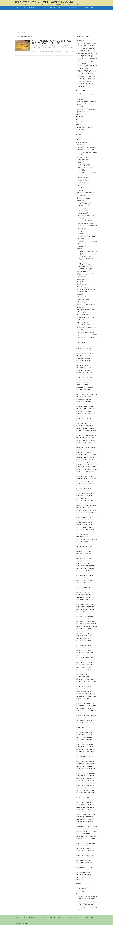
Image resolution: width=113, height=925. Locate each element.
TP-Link (77, 141)
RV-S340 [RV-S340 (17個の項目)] (85, 546)
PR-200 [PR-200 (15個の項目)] (89, 505)
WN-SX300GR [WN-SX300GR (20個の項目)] (89, 727)
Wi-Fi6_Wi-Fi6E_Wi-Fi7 (82, 159)
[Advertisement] (56, 20)
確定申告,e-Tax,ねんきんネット (83, 111)
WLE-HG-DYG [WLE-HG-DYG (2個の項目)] (80, 669)
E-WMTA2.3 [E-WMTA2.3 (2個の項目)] (80, 447)
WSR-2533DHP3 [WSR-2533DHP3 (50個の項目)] (81, 790)
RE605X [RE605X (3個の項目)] (85, 517)
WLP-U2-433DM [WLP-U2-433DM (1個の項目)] (81, 686)
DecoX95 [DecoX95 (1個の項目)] (85, 440)
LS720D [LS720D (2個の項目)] (85, 474)
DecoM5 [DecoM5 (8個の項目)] (85, 433)
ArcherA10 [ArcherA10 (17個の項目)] (85, 351)
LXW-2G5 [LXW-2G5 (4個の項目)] (79, 488)
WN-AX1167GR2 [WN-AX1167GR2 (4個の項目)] (92, 705)
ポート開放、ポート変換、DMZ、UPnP (86, 236)
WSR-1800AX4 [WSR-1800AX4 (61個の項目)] (90, 780)
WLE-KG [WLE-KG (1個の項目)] (79, 672)
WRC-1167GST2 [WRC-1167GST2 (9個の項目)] (81, 742)
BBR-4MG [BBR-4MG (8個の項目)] (86, 406)
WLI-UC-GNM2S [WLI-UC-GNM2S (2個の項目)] (90, 679)
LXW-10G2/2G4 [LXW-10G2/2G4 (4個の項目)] (87, 488)
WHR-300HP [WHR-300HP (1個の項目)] (80, 650)
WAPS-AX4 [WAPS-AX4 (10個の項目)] (80, 587)
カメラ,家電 (79, 294)
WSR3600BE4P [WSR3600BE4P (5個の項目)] (91, 814)
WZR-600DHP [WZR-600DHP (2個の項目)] (80, 862)
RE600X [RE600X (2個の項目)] (79, 517)
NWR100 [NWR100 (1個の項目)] (87, 498)
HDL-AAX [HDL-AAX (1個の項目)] (86, 457)
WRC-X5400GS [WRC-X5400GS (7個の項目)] (80, 766)
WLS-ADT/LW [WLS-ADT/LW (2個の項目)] (80, 688)
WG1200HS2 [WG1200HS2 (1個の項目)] (88, 633)
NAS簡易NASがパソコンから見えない (86, 149)
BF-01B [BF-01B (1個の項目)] (79, 408)
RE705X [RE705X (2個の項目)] (91, 519)
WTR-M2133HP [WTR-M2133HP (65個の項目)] (80, 824)
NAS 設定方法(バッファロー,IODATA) (86, 147)
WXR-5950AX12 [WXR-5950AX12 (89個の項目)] (90, 850)
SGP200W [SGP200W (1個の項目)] (79, 548)
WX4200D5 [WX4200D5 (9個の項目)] (80, 831)
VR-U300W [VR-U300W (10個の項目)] (86, 561)
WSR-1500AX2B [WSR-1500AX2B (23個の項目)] (81, 778)
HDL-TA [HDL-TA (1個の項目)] (92, 457)
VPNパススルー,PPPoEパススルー (85, 223)
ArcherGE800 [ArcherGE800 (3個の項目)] (80, 401)
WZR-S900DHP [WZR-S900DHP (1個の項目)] (90, 870)
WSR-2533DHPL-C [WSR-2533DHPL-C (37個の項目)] (81, 792)
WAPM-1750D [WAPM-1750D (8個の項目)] (92, 568)
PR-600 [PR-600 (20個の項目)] (84, 507)
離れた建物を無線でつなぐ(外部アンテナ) (86, 327)
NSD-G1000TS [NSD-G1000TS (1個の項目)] (80, 495)
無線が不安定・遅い (81, 276)
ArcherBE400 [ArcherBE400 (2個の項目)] (88, 382)
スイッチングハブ (81, 296)
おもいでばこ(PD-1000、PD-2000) (85, 150)
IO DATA (78, 124)
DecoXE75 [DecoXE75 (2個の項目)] (79, 442)
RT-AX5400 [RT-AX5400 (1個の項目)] (87, 541)
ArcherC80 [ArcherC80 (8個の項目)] (94, 394)
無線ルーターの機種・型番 (82, 278)
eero (77, 119)
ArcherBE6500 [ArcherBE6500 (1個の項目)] (89, 392)
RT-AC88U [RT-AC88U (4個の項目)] (86, 529)
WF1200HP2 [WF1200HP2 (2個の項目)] (87, 626)
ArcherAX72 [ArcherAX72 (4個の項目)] (80, 365)
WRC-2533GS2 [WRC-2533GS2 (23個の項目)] (90, 746)
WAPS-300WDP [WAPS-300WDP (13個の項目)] (81, 582)
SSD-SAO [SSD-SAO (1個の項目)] (86, 548)
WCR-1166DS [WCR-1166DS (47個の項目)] (80, 594)
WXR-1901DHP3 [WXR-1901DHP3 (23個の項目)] (91, 843)
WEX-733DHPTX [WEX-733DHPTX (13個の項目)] (90, 606)
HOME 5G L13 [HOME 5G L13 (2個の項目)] (80, 466)
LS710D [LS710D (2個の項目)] (79, 474)
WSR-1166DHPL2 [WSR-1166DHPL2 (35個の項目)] (91, 775)
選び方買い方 (80, 281)
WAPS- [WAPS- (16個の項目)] (90, 580)
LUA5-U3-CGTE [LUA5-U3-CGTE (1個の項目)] (90, 486)
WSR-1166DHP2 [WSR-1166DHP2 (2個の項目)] (89, 771)
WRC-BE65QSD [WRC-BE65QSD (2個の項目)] (90, 751)
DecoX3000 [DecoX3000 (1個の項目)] (92, 440)
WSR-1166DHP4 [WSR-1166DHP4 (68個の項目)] (91, 773)
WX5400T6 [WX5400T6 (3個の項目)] (94, 831)
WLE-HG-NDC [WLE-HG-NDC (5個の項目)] (89, 669)
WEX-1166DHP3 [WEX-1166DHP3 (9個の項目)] (81, 611)
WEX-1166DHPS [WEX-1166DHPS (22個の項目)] (81, 614)
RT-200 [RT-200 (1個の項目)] (90, 524)
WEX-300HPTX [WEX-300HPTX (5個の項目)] (80, 602)
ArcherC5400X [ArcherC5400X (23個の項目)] (80, 399)
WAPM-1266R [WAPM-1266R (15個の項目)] (80, 565)
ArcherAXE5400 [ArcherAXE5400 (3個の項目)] (89, 379)
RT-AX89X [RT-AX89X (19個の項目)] (79, 539)
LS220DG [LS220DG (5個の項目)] (79, 471)
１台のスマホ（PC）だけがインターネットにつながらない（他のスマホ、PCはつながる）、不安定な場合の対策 (87, 67)
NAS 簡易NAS (57, 7)
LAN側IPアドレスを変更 (83, 212)
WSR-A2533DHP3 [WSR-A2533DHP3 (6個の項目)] (81, 814)
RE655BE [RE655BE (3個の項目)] (79, 519)
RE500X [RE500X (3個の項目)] (84, 515)
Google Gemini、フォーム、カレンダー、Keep (87, 94)
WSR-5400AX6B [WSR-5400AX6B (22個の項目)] (81, 804)
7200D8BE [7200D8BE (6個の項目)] (86, 346)
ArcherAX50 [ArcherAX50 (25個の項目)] (80, 363)
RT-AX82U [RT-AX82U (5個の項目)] (79, 534)
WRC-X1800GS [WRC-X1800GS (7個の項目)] (88, 758)
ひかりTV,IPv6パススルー (82, 180)
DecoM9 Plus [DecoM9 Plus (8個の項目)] (92, 433)
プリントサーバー (81, 301)
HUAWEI (78, 122)
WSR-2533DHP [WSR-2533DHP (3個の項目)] (80, 787)
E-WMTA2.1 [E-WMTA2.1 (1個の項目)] (80, 445)
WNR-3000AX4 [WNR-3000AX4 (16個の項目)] (80, 732)
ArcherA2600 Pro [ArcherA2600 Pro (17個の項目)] (89, 353)
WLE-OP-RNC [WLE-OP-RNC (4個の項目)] (80, 674)
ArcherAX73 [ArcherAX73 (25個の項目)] (87, 365)
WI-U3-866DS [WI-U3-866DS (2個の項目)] (89, 657)
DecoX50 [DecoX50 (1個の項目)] (79, 437)
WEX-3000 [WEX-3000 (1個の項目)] (79, 618)
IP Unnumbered (81, 208)
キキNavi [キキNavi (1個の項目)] (87, 877)
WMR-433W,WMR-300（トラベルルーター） (86, 174)
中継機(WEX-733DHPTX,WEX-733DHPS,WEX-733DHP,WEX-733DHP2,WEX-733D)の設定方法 (86, 256)
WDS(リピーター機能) (82, 322)
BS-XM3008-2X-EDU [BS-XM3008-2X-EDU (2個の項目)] (88, 425)
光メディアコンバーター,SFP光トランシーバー (87, 324)
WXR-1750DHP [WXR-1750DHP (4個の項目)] (93, 836)
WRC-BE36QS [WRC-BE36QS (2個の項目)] (90, 749)
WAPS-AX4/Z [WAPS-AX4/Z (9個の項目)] (87, 587)
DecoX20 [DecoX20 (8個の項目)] (93, 435)
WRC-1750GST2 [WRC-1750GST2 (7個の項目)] (81, 744)
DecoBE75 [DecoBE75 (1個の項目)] (79, 430)
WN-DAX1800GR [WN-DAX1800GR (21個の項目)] (92, 710)
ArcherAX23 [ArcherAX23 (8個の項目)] (80, 360)
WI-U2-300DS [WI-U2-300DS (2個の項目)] (93, 655)
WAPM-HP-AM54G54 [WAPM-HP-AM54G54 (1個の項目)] (82, 580)
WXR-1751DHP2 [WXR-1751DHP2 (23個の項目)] (91, 838)
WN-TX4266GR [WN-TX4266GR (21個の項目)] (80, 730)
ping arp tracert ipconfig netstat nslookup (85, 101)
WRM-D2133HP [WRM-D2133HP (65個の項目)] (90, 766)
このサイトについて (80, 284)
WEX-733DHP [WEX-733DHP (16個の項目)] (80, 604)
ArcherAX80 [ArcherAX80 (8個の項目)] (88, 367)
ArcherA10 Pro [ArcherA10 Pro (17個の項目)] (93, 351)
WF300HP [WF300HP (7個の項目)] (86, 623)
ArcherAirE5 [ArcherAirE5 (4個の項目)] (80, 355)
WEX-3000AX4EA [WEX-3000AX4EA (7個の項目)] (81, 621)
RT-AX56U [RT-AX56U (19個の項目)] (79, 532)
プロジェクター (80, 302)
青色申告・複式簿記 (81, 112)
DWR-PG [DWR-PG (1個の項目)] (93, 442)
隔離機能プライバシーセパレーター (85, 246)
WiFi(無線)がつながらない (82, 164)
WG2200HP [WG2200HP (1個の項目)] (80, 643)
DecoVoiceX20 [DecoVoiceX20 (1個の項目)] (86, 435)
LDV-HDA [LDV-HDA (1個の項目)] (94, 466)
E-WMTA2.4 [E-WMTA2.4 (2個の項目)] (87, 447)
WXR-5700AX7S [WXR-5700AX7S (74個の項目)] (81, 850)
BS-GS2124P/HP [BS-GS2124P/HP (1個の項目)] (81, 420)
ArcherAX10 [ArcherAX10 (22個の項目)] (80, 358)
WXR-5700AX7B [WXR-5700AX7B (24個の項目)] (81, 848)
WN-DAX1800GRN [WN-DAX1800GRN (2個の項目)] (81, 713)
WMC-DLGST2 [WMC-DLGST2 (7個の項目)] (80, 693)
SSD (77, 139)
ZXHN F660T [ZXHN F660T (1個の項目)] (80, 877)
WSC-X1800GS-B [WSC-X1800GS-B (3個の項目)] (90, 768)
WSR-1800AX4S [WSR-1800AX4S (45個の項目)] (90, 785)
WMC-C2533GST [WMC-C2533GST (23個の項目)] (88, 691)
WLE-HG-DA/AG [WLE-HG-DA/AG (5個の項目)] (87, 667)
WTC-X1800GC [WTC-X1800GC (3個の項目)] (90, 821)
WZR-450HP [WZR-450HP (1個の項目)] (88, 860)
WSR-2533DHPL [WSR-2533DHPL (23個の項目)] (91, 790)
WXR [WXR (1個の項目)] (86, 836)
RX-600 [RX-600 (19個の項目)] (90, 546)
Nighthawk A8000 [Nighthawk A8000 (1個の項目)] (81, 493)
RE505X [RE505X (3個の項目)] (90, 515)
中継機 (50, 7)
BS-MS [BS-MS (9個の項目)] (84, 423)
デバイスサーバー (82, 230)
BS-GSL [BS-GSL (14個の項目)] (89, 420)
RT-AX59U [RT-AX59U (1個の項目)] (92, 532)
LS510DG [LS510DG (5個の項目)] (86, 471)
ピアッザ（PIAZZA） (81, 108)
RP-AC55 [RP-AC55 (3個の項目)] (79, 524)
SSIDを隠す (80, 218)
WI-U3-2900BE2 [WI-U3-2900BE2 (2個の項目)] (90, 662)
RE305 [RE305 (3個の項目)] (89, 512)
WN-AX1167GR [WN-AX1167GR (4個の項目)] (90, 703)
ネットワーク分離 (82, 231)
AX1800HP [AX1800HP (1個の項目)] (92, 404)
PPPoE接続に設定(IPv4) (82, 157)
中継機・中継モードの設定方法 (84, 266)
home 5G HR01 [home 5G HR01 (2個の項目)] (93, 462)
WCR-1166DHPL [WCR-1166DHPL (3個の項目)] (87, 592)
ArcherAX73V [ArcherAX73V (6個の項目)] (80, 367)
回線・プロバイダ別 (83, 170)
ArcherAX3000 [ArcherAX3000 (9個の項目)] (80, 372)
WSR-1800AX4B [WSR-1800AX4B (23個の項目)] (91, 783)
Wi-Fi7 (79, 162)
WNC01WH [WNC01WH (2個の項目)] (89, 730)
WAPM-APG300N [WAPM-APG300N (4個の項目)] (91, 573)
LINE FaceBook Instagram (82, 98)
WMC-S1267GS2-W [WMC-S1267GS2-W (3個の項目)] (81, 696)
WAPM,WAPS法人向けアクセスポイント (85, 321)
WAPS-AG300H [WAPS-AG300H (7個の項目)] (81, 585)
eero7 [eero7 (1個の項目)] (83, 449)
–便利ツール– (93, 7)
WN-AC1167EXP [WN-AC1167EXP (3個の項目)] (81, 703)
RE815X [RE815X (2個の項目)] (79, 522)
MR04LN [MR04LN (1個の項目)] (91, 490)
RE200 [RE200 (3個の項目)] (89, 510)
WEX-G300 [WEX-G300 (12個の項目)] (79, 623)
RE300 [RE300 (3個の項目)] (83, 512)
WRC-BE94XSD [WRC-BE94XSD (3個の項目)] (81, 756)
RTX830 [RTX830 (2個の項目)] (93, 544)
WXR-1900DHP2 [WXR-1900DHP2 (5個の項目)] (90, 841)
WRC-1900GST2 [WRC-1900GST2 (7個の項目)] (81, 746)
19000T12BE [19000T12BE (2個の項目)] (94, 346)
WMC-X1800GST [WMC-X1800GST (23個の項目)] (92, 696)
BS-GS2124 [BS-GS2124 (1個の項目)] (80, 418)
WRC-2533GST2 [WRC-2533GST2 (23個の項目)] (81, 749)
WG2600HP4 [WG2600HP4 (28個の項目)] (88, 645)
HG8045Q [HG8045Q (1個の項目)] (85, 462)
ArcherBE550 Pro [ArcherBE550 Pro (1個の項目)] (81, 387)
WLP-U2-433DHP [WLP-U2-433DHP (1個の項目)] (90, 684)
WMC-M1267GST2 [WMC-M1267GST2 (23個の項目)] (90, 693)
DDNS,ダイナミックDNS (83, 202)
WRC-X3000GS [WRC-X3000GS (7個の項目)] (80, 761)
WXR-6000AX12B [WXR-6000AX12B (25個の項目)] (81, 853)
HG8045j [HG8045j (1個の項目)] (79, 462)
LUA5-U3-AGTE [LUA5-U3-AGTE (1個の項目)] (81, 486)
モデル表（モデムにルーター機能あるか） (86, 109)
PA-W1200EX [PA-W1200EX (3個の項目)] (80, 500)
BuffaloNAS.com (81, 146)
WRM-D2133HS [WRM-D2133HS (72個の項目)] (81, 768)
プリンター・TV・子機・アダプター (71, 7)
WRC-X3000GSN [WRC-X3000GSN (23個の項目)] (81, 763)
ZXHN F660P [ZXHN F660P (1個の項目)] (88, 874)
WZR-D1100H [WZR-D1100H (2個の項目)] (80, 867)
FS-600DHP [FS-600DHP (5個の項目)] (86, 452)
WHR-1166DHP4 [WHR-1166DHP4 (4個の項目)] (81, 652)
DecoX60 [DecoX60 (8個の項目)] (92, 437)
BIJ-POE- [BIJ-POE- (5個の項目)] (83, 411)
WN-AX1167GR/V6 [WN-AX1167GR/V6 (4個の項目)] (81, 705)
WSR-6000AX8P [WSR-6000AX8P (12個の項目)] (81, 812)
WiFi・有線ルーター (32, 7)
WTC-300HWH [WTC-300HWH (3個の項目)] (89, 816)
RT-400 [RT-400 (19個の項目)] (79, 527)
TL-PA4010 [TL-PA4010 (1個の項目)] (93, 548)
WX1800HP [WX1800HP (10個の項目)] (87, 826)
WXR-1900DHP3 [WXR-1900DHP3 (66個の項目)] (81, 843)
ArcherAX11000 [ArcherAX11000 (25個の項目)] (89, 377)
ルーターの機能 (43, 7)
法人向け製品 (85, 7)
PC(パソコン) (81, 185)
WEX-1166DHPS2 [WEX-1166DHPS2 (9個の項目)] (91, 614)
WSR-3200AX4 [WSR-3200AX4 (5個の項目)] (80, 800)
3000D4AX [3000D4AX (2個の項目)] (79, 346)
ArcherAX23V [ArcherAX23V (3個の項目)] (88, 360)
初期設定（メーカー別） (84, 169)
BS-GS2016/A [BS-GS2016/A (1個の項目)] (93, 416)
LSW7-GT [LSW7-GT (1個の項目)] (79, 478)
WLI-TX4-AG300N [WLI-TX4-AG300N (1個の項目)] (81, 676)
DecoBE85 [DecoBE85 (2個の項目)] (86, 430)
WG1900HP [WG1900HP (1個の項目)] (80, 640)
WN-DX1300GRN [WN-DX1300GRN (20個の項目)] (81, 722)
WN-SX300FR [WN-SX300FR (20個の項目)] (80, 727)
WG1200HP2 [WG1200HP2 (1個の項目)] (88, 628)
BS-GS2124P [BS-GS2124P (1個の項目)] (88, 418)
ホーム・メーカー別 (21, 7)
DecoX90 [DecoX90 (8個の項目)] (79, 440)
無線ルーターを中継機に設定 (85, 269)
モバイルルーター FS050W (83, 198)
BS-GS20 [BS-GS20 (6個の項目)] (79, 416)
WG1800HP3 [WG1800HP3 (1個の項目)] (80, 638)
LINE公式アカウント (81, 99)
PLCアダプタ (80, 155)
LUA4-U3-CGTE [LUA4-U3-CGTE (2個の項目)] (90, 483)
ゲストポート (81, 228)
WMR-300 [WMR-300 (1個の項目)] (79, 698)
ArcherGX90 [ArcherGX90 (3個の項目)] (88, 401)
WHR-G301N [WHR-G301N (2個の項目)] (90, 652)
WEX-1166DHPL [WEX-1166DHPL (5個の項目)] (91, 611)
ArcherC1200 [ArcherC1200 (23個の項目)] (80, 396)
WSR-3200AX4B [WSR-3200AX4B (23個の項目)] (90, 800)
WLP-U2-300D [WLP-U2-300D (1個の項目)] (80, 684)
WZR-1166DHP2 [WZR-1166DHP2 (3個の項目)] (81, 865)
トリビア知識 (80, 106)
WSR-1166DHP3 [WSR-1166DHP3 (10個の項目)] (81, 773)
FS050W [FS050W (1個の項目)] (94, 454)
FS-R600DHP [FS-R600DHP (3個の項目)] (80, 454)
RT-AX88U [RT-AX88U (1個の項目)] (88, 536)
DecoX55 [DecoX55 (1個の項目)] (85, 437)
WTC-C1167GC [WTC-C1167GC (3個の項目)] (80, 821)
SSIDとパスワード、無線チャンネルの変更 (87, 215)
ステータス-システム (81, 182)
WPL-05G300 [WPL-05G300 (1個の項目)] (90, 734)
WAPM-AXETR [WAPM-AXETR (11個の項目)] (88, 577)
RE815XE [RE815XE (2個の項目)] (85, 522)
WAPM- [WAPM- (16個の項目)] (79, 563)
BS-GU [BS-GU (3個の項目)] (94, 420)
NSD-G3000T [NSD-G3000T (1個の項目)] (89, 495)
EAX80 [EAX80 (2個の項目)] (78, 449)
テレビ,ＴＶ (79, 297)
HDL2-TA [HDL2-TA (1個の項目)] (86, 459)
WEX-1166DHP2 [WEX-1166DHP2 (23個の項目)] (90, 609)
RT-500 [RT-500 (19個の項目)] (84, 527)
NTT (77, 136)
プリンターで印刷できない (82, 195)
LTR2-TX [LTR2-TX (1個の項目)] (86, 478)
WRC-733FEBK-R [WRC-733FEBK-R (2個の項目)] (81, 739)
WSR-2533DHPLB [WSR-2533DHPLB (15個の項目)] (81, 795)
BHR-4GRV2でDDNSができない (86, 203)
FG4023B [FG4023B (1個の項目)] (79, 452)
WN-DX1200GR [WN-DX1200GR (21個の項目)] (81, 720)
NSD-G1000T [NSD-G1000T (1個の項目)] (90, 493)
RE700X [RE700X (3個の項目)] (85, 519)
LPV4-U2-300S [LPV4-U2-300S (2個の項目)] (87, 469)
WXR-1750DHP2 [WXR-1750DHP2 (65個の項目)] (81, 838)
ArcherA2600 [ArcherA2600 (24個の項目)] (80, 353)
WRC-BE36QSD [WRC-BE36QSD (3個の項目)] (81, 751)
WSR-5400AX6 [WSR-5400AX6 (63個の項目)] (90, 802)
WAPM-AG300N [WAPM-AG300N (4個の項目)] (81, 573)
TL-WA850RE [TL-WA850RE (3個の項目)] (80, 551)
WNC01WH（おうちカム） (83, 177)
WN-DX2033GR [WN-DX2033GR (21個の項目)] (90, 722)
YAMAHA (78, 283)
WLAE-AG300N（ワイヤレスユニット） (85, 172)
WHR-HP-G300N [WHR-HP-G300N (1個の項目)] (81, 655)
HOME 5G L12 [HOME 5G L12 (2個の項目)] (89, 464)
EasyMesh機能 (79, 117)
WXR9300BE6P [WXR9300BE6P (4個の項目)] (81, 858)
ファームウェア (80, 190)
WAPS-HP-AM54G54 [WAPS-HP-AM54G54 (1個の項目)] (82, 590)
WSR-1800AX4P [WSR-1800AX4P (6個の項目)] (81, 785)
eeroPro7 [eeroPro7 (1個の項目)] (89, 449)
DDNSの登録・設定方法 (84, 205)
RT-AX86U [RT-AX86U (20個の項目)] (86, 534)
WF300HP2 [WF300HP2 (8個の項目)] (93, 623)
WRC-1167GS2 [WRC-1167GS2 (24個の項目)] (91, 739)
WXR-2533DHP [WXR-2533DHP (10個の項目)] (80, 845)
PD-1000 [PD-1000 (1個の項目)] (91, 500)
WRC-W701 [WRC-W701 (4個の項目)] (80, 758)
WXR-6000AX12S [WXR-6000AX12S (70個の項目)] (81, 855)
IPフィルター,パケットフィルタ (84, 210)
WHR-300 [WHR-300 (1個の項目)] (95, 647)
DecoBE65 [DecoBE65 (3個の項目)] (91, 428)
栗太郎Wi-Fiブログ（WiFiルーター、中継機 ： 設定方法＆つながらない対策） (45, 2)
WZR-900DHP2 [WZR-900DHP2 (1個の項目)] (89, 862)
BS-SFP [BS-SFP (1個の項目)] (89, 423)
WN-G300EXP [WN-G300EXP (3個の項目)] (80, 725)
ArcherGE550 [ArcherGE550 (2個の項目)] (89, 399)
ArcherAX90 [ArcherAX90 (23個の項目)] (80, 370)
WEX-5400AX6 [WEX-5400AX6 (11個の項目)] (90, 621)
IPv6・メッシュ (79, 126)
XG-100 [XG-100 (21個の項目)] (88, 872)
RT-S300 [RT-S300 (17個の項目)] (88, 544)
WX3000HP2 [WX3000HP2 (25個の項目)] (80, 828)
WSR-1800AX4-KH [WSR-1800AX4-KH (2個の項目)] (81, 783)
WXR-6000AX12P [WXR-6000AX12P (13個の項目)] (91, 853)
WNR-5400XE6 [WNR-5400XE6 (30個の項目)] (89, 732)
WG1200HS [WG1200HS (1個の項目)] (80, 633)
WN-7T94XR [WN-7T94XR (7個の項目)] (88, 701)
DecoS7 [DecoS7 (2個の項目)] (79, 435)
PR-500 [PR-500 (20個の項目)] (79, 507)
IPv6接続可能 (81, 129)
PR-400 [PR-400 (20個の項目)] (94, 505)
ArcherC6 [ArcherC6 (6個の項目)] (88, 394)
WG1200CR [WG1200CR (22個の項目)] (94, 626)
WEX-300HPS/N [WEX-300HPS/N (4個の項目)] (89, 599)
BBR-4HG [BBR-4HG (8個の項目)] (79, 406)
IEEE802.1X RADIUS (81, 312)
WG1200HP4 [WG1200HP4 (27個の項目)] (88, 631)
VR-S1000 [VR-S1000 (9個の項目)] (79, 561)
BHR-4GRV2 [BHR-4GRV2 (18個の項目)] (85, 408)
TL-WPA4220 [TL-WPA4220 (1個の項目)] (88, 551)
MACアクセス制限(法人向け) (83, 314)
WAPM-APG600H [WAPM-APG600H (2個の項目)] (81, 575)
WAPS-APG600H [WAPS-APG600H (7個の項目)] (90, 585)
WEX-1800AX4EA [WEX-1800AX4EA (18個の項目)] (90, 616)
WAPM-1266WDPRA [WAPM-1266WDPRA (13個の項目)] (82, 568)
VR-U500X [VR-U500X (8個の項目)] (93, 561)
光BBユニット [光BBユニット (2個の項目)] (80, 879)
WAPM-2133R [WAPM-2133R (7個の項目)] (80, 570)
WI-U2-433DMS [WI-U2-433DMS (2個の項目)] (81, 657)
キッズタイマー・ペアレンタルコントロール (87, 225)
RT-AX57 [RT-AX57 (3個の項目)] (86, 532)
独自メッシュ (79, 329)
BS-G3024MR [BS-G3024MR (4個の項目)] (86, 413)
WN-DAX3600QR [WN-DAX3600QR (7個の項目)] (92, 713)
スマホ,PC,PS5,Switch (82, 183)
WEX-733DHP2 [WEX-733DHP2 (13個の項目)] (89, 604)
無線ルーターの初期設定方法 (84, 167)
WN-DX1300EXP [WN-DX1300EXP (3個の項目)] (90, 720)
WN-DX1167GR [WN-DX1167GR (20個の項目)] (81, 717)
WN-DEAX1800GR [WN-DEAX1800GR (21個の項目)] (91, 715)
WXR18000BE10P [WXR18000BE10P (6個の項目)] (90, 858)
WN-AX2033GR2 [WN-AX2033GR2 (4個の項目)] (90, 708)
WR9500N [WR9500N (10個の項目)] (79, 737)
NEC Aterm (78, 132)
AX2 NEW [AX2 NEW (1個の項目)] (79, 404)
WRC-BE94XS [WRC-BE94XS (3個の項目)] (90, 754)
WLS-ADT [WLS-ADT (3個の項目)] (89, 686)
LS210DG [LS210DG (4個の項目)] (95, 469)
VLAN (78, 316)
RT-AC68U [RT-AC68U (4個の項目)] (90, 527)
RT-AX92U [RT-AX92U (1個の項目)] (86, 539)
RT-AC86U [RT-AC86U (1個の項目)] (79, 529)
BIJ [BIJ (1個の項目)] (78, 411)
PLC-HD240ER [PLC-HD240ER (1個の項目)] (86, 503)
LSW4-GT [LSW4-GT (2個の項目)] (79, 476)
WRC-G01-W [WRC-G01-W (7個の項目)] (90, 756)
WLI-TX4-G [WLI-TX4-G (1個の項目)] (90, 676)
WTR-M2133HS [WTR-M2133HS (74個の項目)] (90, 824)
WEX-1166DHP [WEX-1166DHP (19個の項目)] (80, 609)
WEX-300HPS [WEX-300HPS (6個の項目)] (80, 599)
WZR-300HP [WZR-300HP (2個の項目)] (80, 860)
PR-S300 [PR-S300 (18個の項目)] (90, 507)
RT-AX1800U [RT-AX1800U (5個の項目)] (94, 539)
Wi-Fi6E (79, 160)
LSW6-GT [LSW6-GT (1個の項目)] (92, 476)
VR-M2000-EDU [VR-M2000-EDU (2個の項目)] (89, 558)
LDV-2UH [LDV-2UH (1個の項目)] (88, 466)
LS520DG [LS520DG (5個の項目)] (92, 471)
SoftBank (78, 137)
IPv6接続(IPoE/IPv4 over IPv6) (83, 127)
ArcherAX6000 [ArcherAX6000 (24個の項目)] (80, 377)
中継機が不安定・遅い (82, 263)
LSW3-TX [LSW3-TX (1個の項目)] (90, 474)
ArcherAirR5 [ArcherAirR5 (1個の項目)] (87, 355)
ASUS (77, 114)
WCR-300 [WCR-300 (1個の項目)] (79, 592)
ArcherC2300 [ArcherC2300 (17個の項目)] (88, 396)
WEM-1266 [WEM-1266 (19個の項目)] (88, 594)
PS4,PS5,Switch (81, 187)
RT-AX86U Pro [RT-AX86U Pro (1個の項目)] (80, 536)
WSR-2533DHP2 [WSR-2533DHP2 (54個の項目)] (90, 787)
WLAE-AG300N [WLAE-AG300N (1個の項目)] (89, 664)
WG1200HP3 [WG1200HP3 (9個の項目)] (80, 631)
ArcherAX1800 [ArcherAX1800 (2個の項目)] (88, 370)
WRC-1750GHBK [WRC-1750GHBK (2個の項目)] (91, 742)
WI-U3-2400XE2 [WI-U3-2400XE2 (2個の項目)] (81, 662)
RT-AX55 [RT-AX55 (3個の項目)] (93, 529)
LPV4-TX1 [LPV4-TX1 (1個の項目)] (79, 469)
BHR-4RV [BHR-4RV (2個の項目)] (92, 408)
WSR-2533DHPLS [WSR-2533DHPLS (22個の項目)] (92, 795)
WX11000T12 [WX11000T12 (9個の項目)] (80, 836)
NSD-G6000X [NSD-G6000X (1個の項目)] (80, 498)
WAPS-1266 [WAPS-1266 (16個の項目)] (89, 582)
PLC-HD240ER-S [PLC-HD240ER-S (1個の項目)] (81, 505)
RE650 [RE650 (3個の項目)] (90, 517)
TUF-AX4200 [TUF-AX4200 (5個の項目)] (80, 556)
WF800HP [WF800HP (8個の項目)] (79, 626)
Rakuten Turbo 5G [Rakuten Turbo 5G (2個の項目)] (81, 510)
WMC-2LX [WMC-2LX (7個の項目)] (79, 691)
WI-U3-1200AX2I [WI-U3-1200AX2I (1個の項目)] (90, 660)
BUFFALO (78, 116)
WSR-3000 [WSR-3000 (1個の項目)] (79, 797)
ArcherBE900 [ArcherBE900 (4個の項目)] (88, 389)
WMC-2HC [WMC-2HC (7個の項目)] (92, 688)
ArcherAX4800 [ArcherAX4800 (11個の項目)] (80, 375)
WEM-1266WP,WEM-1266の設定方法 (86, 332)
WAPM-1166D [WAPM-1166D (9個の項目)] (86, 563)
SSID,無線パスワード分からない (85, 165)
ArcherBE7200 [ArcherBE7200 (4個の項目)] (80, 394)
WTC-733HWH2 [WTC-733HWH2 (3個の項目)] (81, 819)
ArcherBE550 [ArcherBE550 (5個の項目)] (88, 384)
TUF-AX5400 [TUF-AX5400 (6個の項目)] (88, 556)
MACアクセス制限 (82, 213)
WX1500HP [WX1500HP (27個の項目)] (80, 826)
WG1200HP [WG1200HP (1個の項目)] (80, 628)
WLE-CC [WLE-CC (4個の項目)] (79, 667)
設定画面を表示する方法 (82, 279)
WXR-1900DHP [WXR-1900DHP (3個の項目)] (80, 841)
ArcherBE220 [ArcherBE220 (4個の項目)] (80, 382)
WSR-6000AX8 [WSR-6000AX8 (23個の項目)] (90, 809)
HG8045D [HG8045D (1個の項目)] (92, 459)
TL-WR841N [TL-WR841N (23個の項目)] (80, 553)
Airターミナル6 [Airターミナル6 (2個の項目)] (88, 348)
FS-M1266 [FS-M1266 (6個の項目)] (93, 452)
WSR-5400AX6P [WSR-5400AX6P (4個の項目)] (90, 804)
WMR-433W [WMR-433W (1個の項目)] (86, 698)
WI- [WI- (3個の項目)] (87, 655)
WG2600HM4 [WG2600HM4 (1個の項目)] (88, 643)
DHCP (79, 207)
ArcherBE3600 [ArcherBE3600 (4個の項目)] (80, 392)
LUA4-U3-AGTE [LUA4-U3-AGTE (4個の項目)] (81, 483)
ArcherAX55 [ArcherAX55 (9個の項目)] (87, 363)
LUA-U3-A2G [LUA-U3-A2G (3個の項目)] (93, 478)
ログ (79, 240)
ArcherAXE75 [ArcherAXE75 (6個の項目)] (80, 379)
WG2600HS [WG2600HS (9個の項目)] (80, 647)
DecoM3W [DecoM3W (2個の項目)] (93, 430)
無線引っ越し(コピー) (82, 245)
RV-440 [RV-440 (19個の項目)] (79, 546)
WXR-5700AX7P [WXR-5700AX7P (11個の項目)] (90, 848)
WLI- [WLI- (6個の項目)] (87, 674)
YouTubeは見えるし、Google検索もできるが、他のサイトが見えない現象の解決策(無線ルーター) (88, 58)
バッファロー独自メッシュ (82, 330)
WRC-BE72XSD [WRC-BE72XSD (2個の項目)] (81, 754)
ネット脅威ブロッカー (82, 233)
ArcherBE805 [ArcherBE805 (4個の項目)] (80, 389)
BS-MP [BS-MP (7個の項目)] (78, 423)
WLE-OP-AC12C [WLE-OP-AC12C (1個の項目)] (87, 672)
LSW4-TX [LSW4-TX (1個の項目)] (86, 476)
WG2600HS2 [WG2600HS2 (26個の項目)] (88, 647)
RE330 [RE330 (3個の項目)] (94, 512)
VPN (79, 221)
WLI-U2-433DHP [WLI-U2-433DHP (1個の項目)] (81, 679)
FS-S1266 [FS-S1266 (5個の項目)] (87, 454)
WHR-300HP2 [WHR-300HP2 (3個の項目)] (88, 650)
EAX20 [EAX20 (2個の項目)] (93, 447)
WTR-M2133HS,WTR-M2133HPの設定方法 (87, 337)
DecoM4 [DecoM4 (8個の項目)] (79, 433)
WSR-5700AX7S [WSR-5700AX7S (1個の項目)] (81, 809)
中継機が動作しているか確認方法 (85, 264)
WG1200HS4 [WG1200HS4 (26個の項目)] (88, 635)
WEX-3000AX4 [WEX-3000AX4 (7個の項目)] (87, 618)
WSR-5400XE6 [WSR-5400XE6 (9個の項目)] (90, 807)
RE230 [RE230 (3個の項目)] (78, 512)
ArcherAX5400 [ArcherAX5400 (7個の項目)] (89, 375)
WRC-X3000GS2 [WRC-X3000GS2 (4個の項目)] (90, 761)
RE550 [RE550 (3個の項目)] (95, 515)
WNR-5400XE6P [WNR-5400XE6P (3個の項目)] (81, 734)
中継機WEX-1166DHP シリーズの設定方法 (88, 259)
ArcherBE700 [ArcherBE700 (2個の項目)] (90, 387)
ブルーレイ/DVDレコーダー (83, 299)
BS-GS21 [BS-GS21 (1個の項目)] (85, 416)
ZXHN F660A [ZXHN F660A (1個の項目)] (80, 874)
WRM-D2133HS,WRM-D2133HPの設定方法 (87, 334)
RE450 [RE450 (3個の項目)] (78, 515)
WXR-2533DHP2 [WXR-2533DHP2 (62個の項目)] (90, 845)
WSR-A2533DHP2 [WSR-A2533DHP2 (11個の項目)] (91, 812)
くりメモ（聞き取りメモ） (82, 104)
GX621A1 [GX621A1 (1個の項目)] (79, 457)
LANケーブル (79, 131)
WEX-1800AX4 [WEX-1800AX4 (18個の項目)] (80, 616)
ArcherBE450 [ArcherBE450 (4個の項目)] (80, 384)
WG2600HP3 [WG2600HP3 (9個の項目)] (80, 645)
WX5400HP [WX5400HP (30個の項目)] (87, 831)
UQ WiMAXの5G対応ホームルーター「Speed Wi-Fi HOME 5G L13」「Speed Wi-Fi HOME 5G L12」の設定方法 (86, 898)
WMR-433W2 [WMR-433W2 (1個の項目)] (80, 701)
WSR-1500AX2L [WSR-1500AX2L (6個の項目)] (90, 778)
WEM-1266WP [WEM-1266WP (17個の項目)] (80, 597)
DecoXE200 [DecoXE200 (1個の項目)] (87, 442)
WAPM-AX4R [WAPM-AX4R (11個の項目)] (90, 575)
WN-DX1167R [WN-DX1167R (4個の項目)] (89, 717)
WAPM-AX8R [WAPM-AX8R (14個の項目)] (80, 577)
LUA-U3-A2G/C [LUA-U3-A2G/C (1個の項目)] (80, 481)
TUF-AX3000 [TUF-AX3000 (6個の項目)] (88, 553)
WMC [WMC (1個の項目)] (86, 688)
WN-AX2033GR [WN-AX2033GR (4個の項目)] (80, 708)
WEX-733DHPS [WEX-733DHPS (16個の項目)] (80, 606)
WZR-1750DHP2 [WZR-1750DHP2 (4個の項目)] (91, 865)
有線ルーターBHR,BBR (82, 271)
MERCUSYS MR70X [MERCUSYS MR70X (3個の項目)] (82, 490)
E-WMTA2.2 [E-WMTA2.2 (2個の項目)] (87, 445)
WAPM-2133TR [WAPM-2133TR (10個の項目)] (89, 570)
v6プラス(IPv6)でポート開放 (84, 220)
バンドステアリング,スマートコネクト (86, 235)
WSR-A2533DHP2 (81, 179)
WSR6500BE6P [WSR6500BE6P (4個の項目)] (81, 816)
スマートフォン (81, 188)
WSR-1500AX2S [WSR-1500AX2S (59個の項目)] (81, 780)
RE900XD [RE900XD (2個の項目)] (91, 522)
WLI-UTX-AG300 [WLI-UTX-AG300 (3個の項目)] (81, 681)
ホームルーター (80, 197)
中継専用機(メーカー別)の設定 (85, 268)
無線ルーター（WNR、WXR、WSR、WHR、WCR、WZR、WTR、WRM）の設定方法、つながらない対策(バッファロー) (87, 45)
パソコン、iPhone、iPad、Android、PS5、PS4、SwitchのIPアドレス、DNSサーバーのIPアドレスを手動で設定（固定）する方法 (87, 50)
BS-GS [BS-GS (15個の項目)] (93, 413)
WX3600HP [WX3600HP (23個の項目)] (87, 828)
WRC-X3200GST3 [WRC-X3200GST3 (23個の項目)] (91, 763)
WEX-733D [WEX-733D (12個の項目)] (88, 602)
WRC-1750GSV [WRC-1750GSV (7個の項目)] (90, 744)
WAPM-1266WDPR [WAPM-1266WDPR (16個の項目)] (90, 565)
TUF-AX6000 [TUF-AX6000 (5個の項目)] (80, 558)
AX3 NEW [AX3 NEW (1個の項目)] (86, 404)
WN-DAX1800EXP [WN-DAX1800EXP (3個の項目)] (81, 710)
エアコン (79, 292)
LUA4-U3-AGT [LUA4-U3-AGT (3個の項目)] (89, 481)
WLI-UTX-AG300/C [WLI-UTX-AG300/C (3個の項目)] (91, 681)
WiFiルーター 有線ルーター (82, 142)
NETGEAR (78, 134)
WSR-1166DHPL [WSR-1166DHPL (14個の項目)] (81, 775)
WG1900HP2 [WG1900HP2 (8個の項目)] (88, 640)
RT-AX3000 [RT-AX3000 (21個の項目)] (80, 541)
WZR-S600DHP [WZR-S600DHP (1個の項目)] (80, 870)
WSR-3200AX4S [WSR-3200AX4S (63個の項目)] (81, 802)
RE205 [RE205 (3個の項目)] (94, 510)
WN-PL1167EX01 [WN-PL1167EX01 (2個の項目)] (90, 725)
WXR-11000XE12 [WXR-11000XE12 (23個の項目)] (91, 855)
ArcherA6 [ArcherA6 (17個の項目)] (79, 351)
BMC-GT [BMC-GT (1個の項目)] (79, 413)
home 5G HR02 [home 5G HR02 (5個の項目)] (80, 464)
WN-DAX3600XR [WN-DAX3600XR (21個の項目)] (81, 715)
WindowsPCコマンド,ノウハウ (83, 103)
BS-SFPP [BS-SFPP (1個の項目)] (79, 425)
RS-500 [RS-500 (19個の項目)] (85, 524)
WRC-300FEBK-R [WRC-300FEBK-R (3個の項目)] (88, 737)
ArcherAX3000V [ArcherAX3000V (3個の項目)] (89, 372)
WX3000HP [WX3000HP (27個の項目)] (94, 826)
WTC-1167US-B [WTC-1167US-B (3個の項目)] (90, 819)
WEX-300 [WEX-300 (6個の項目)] (88, 597)
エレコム (78, 286)
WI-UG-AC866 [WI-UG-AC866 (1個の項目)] (80, 664)
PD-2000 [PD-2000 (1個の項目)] (79, 503)
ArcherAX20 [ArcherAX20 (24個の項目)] (87, 358)
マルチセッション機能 (82, 238)
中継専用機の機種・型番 (83, 250)
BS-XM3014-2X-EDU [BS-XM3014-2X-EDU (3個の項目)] (82, 428)
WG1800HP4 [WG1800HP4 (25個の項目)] (88, 638)
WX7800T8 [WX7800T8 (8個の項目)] (87, 833)
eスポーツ (78, 121)
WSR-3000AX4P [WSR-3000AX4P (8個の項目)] (88, 797)
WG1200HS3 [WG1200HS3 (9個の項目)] (80, 635)
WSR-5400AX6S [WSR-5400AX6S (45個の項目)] (81, 807)
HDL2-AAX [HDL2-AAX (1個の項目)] (79, 459)
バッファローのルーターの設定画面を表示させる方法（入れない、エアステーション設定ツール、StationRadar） (87, 85)
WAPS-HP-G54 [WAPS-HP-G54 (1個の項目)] (92, 590)
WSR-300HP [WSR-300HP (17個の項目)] (80, 771)
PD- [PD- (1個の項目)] (86, 500)
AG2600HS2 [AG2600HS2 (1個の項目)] (80, 348)
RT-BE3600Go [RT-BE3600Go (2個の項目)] (80, 544)
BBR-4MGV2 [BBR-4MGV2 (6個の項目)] (93, 406)
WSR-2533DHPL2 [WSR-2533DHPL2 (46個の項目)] (92, 792)
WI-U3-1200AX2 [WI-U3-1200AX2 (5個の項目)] (81, 660)
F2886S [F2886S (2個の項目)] (95, 449)
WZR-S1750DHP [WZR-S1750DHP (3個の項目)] (81, 872)
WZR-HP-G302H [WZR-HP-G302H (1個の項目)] (89, 867)
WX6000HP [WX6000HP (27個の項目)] (80, 833)
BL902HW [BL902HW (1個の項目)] (89, 411)
